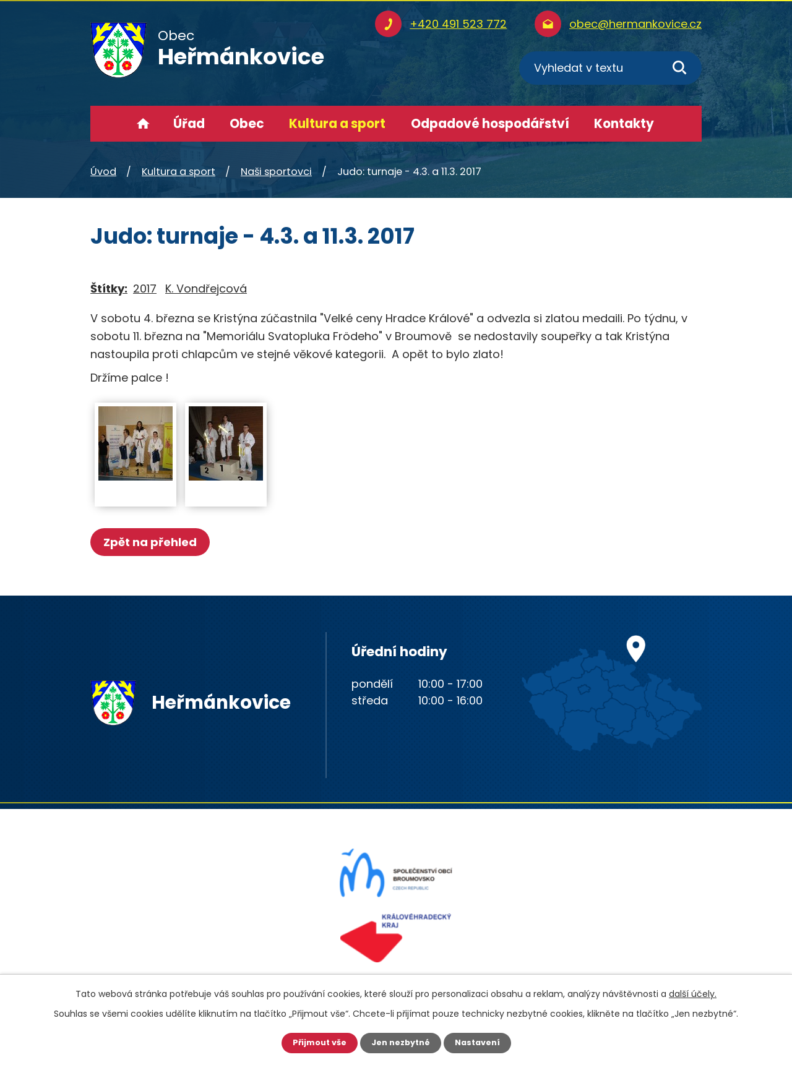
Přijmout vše (314, 1042)
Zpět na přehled (153, 542)
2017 (145, 288)
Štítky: (108, 288)
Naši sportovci (276, 172)
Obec (247, 123)
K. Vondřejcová (206, 288)
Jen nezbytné (400, 1042)
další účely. (693, 992)
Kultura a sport (337, 123)
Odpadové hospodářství (490, 123)
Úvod (143, 124)
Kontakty (624, 123)
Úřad (189, 123)
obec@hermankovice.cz (635, 24)
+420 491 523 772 (458, 24)
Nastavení (482, 1042)
